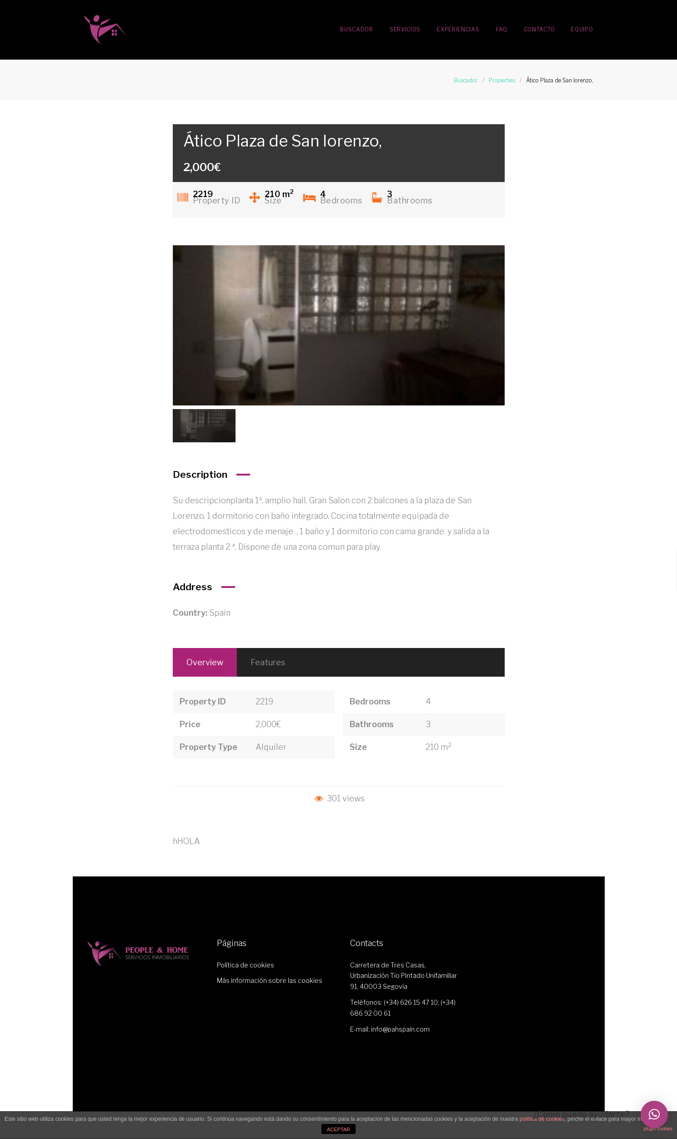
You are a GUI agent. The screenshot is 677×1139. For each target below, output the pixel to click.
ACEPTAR (338, 1129)
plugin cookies (658, 1128)
